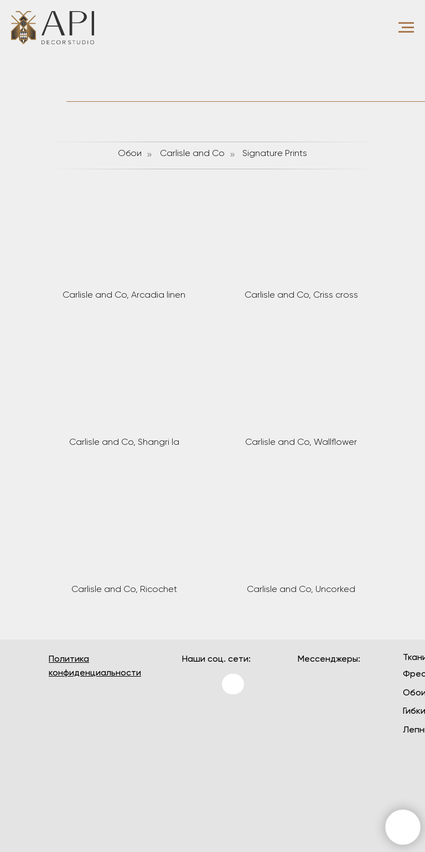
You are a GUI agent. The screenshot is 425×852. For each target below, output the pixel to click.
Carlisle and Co (192, 153)
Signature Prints (274, 153)
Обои (130, 153)
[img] (195, 719)
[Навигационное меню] (406, 27)
